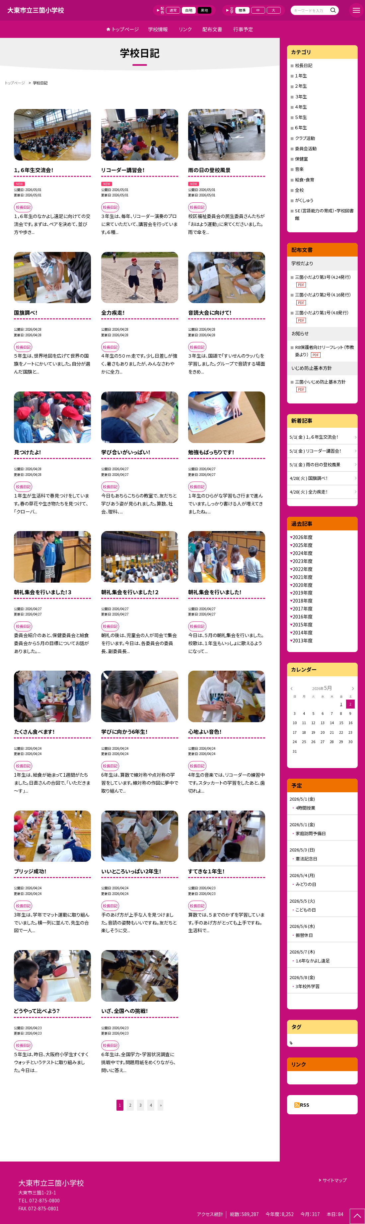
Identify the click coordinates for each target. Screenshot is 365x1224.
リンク (185, 29)
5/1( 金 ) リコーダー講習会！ (315, 451)
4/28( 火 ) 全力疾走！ (309, 492)
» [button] (161, 1105)
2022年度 (303, 569)
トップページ (125, 29)
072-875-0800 (44, 1200)
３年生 (301, 96)
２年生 (301, 86)
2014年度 (303, 632)
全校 (299, 190)
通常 (173, 10)
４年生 (301, 107)
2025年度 (303, 545)
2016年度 (303, 616)
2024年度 (303, 553)
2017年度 (303, 608)
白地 (188, 10)
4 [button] (151, 1105)
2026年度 (303, 537)
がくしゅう (304, 200)
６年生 (301, 127)
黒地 (204, 10)
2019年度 (303, 592)
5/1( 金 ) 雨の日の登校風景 (315, 464)
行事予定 (243, 29)
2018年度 (303, 600)
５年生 (301, 117)
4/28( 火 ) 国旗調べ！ (309, 478)
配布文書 (212, 29)
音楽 (299, 169)
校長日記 (303, 65)
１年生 (301, 75)
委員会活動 (306, 148)
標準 (242, 10)
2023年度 (303, 561)
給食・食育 (304, 179)
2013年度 (303, 640)
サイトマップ (335, 1180)
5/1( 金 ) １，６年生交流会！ (314, 437)
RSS (304, 1104)
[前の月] (291, 688)
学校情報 (158, 29)
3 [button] (140, 1105)
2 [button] (130, 1105)
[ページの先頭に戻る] (357, 1216)
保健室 (301, 159)
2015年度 (303, 624)
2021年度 (303, 577)
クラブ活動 (305, 138)
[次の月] (353, 688)
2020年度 (303, 585)
